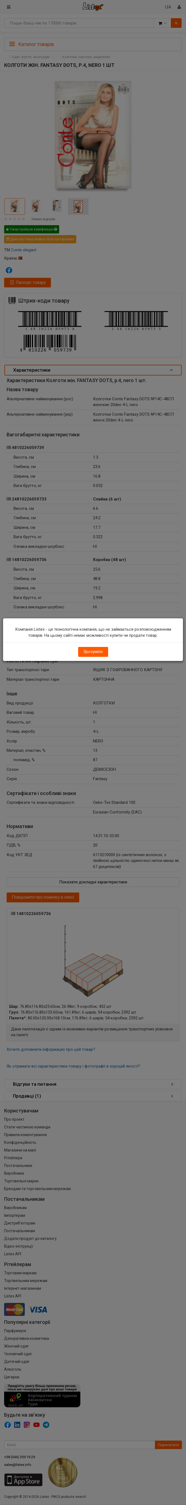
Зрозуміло (93, 651)
